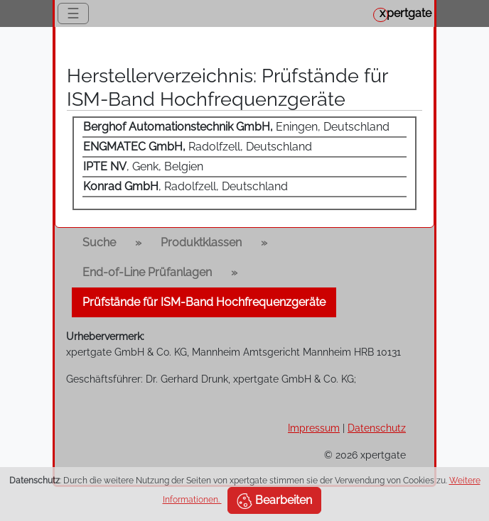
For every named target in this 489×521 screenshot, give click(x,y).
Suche (99, 242)
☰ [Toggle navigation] (73, 13)
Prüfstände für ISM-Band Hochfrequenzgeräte (204, 302)
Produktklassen (201, 242)
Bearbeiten (274, 501)
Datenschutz (377, 428)
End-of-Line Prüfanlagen (147, 272)
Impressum (314, 428)
